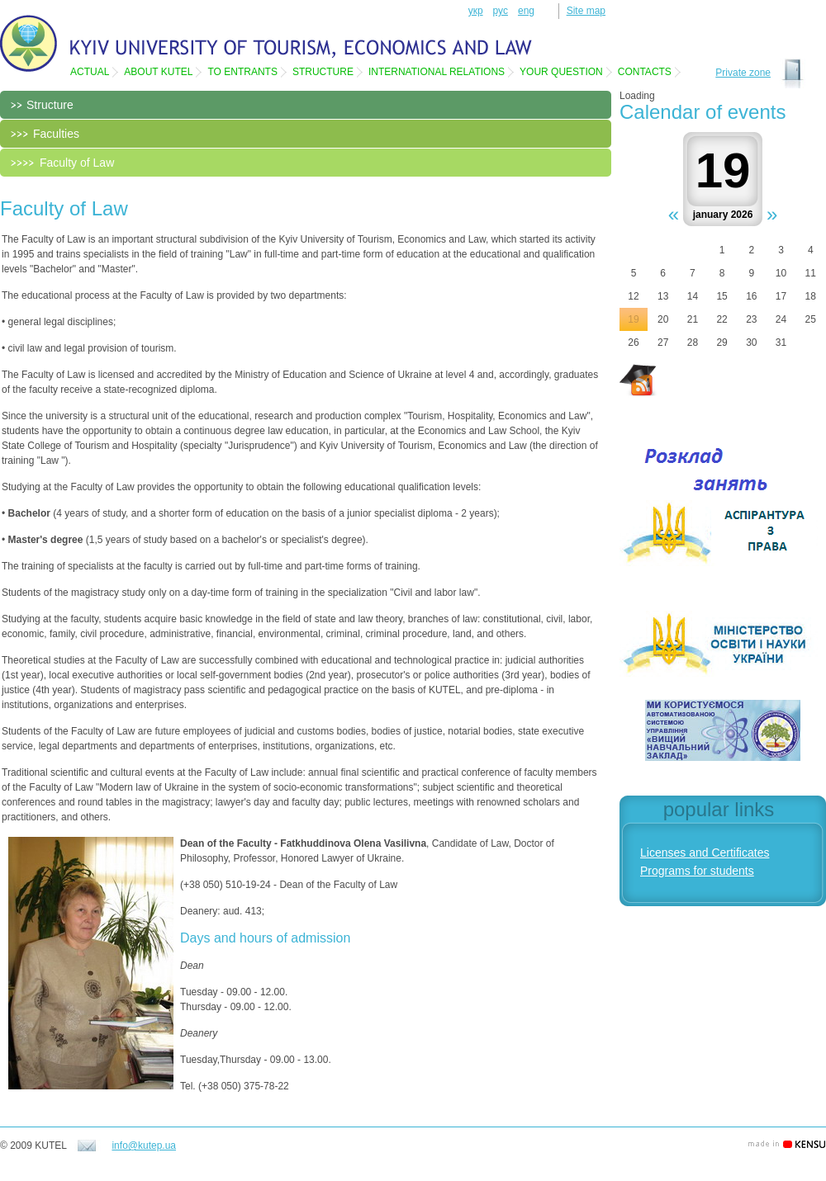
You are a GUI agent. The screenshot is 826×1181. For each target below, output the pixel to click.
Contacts (645, 72)
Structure (323, 72)
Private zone (743, 72)
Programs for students (697, 870)
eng (526, 11)
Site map (586, 11)
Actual (89, 72)
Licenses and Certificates (704, 852)
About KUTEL (158, 72)
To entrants (242, 72)
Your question (561, 72)
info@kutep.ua (144, 1145)
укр (475, 11)
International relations (436, 72)
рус (500, 11)
